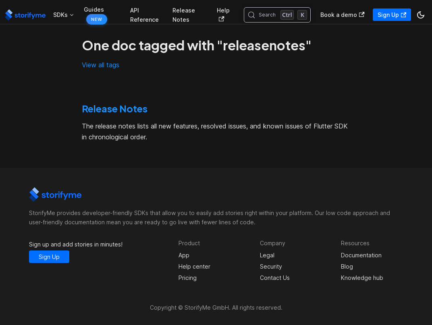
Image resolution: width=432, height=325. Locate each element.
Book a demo (342, 14)
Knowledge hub (362, 277)
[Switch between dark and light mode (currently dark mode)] (420, 14)
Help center (194, 266)
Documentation (361, 255)
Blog (347, 266)
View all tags (100, 65)
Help (223, 14)
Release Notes (183, 15)
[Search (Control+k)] (277, 15)
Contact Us (275, 277)
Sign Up (392, 14)
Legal (267, 255)
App (184, 255)
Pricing (188, 277)
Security (271, 266)
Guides (94, 9)
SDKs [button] (60, 14)
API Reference (144, 15)
